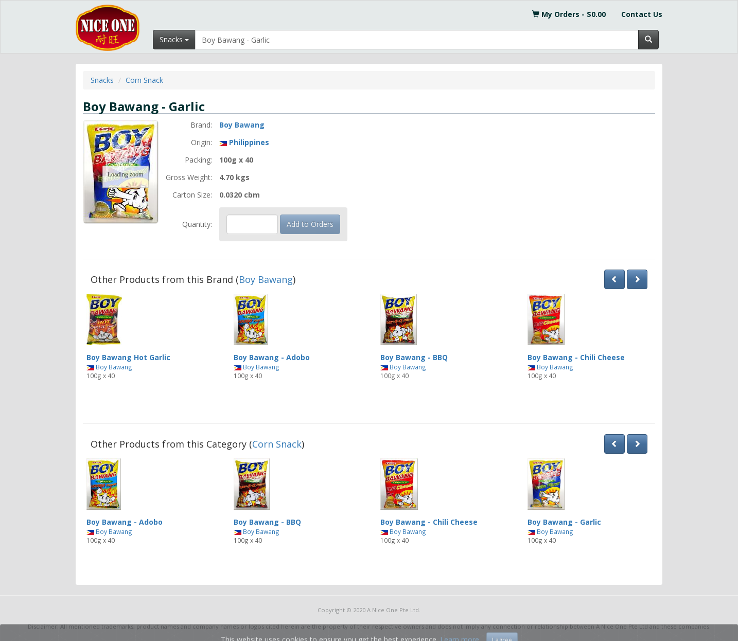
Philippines (249, 142)
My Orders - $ (569, 14)
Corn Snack (144, 80)
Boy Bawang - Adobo (272, 357)
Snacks (102, 80)
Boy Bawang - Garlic (564, 522)
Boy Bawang (242, 125)
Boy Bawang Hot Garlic (128, 357)
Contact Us (641, 14)
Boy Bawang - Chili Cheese (576, 357)
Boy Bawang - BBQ (414, 357)
